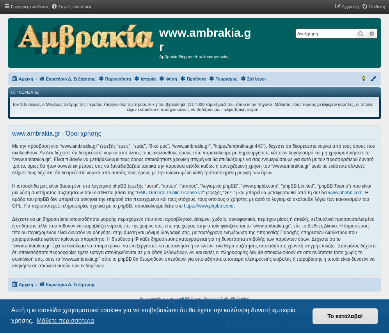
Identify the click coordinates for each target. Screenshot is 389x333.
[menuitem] (71, 6)
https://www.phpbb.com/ (208, 206)
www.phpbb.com (345, 192)
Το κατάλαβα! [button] (345, 316)
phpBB (181, 299)
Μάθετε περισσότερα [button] (65, 320)
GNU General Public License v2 (170, 192)
